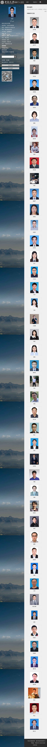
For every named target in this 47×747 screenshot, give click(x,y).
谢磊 (34, 185)
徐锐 (34, 154)
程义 (34, 715)
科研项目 (40, 9)
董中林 (34, 668)
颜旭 (34, 123)
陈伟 (34, 700)
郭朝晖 (34, 653)
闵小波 (34, 419)
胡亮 (34, 622)
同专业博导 (10, 65)
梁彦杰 (34, 559)
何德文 (34, 637)
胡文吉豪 (34, 606)
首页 (27, 2)
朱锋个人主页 (34, 9)
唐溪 (34, 357)
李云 (34, 434)
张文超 (34, 76)
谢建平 (34, 201)
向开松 (34, 247)
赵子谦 (34, 29)
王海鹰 (34, 325)
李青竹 (34, 512)
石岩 (34, 388)
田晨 (34, 341)
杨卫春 (34, 138)
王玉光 (34, 279)
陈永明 (34, 684)
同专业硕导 (10, 68)
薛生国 (34, 169)
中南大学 (37, 742)
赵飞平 (34, 45)
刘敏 (34, 481)
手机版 (32, 742)
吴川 (34, 263)
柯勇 (34, 575)
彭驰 (34, 403)
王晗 (34, 310)
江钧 (34, 590)
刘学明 (34, 466)
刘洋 (34, 450)
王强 (34, 294)
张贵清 (34, 107)
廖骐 (34, 544)
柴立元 (34, 731)
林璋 (34, 528)
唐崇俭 (34, 372)
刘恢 (34, 497)
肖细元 (34, 216)
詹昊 (34, 60)
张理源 (34, 91)
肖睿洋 (34, 232)
